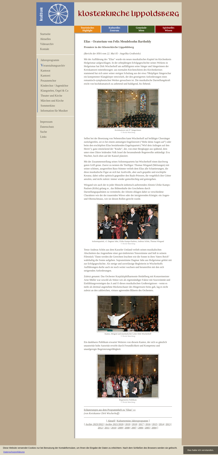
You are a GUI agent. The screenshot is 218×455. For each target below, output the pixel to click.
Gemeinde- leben (141, 29)
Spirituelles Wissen (168, 29)
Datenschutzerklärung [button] (14, 452)
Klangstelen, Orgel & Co (54, 90)
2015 (154, 424)
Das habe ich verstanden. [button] (201, 450)
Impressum (46, 121)
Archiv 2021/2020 (114, 424)
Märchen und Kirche (52, 100)
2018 (134, 424)
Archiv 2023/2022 (94, 424)
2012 (100, 427)
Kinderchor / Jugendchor (54, 85)
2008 (127, 427)
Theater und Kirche (51, 95)
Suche (43, 131)
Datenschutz (47, 126)
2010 (113, 427)
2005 (147, 427)
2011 (107, 427)
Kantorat (45, 70)
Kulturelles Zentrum (114, 29)
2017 (141, 424)
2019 (127, 424)
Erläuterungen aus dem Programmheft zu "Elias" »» (110, 409)
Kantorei (45, 75)
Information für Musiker (54, 110)
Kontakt (44, 49)
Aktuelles (45, 39)
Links (43, 136)
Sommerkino (48, 105)
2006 (140, 427)
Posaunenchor (48, 80)
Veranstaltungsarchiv (53, 65)
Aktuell (111, 420)
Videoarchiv (47, 44)
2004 (154, 427)
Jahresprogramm (50, 60)
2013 (168, 424)
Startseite (45, 34)
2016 (147, 424)
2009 (120, 427)
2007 (133, 427)
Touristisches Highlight (87, 29)
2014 (161, 424)
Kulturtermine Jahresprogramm (132, 420)
